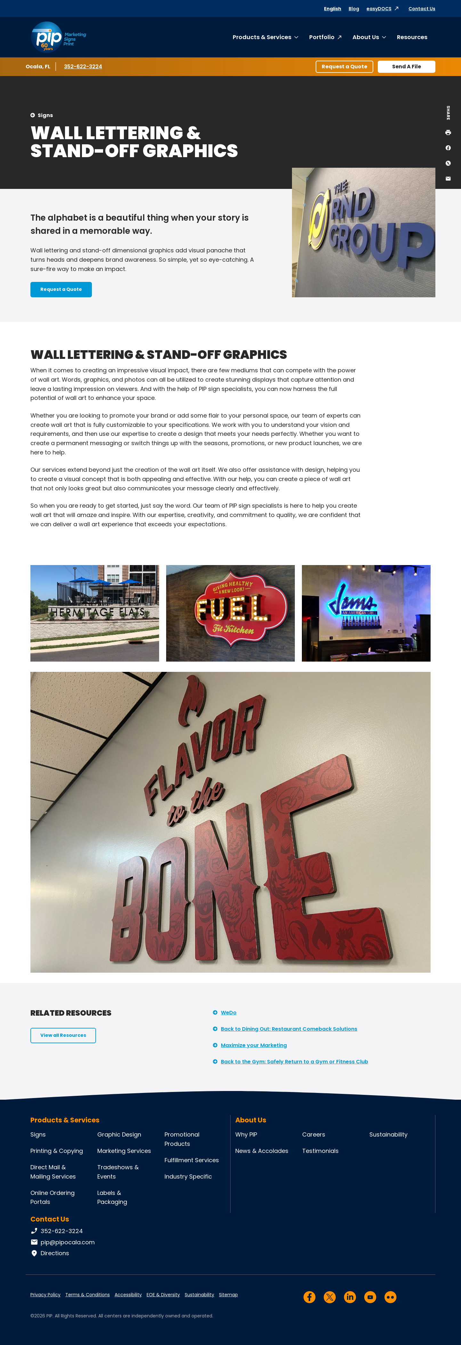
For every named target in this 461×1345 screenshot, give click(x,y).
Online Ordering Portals (52, 1197)
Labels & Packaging (112, 1197)
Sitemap (228, 1294)
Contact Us (421, 8)
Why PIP (246, 1134)
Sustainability (388, 1134)
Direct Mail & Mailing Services (53, 1171)
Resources (412, 37)
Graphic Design (119, 1134)
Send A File (406, 66)
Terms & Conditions (87, 1294)
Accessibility (128, 1294)
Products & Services (262, 37)
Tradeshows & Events (118, 1171)
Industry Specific (188, 1176)
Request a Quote (344, 66)
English (332, 8)
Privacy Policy (45, 1294)
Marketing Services (124, 1151)
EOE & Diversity (163, 1294)
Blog (354, 8)
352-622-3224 (83, 66)
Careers (313, 1134)
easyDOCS (379, 8)
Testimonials (320, 1151)
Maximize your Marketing (254, 1045)
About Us (365, 37)
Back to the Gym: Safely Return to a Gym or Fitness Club (294, 1061)
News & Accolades (261, 1151)
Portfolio (322, 37)
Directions (49, 1253)
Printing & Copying (56, 1151)
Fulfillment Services (192, 1160)
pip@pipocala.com (62, 1242)
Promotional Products (182, 1139)
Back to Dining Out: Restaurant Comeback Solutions (289, 1029)
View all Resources (63, 1035)
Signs (45, 115)
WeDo (229, 1012)
